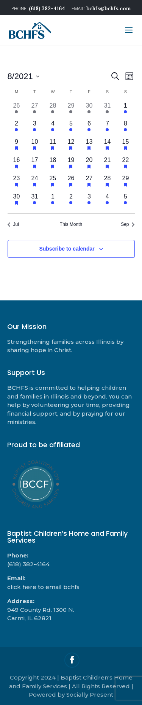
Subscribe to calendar (66, 249)
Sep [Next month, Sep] (127, 224)
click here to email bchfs (43, 587)
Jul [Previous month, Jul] (13, 224)
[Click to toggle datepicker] (23, 76)
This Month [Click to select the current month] (71, 224)
